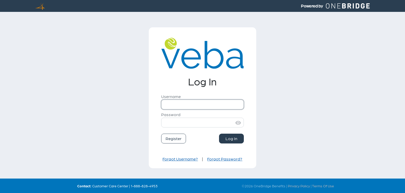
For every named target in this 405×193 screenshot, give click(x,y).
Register (174, 138)
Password (171, 114)
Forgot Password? (224, 158)
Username (171, 96)
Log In (231, 138)
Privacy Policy (299, 186)
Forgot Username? (180, 158)
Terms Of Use (323, 186)
